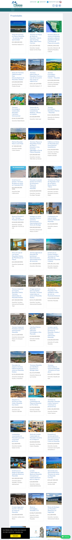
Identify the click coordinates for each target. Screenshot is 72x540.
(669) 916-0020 (33, 1)
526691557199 (41, 1)
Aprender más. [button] (19, 532)
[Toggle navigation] (13, 10)
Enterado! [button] (15, 535)
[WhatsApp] (66, 537)
